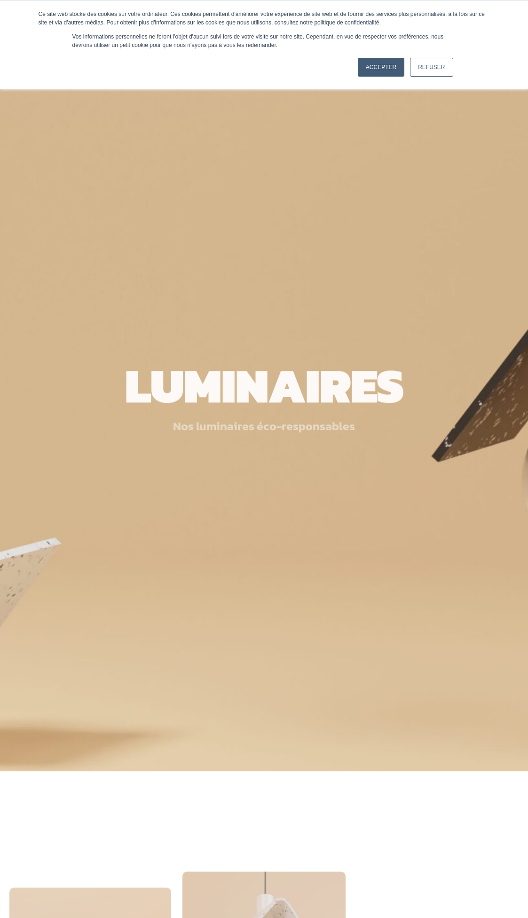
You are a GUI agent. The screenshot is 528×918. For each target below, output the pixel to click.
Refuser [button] (431, 67)
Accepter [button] (381, 67)
